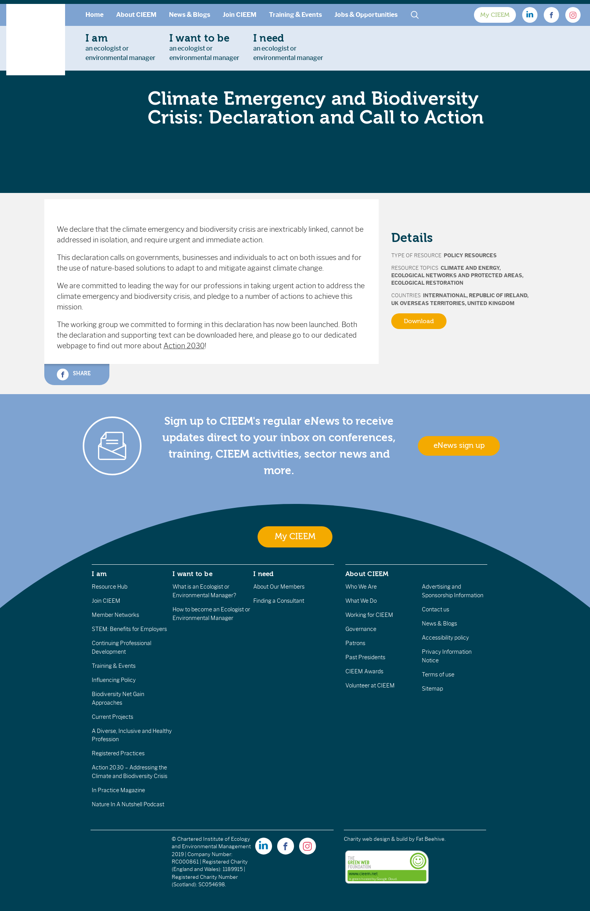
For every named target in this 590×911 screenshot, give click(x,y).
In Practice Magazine (118, 790)
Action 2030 (184, 346)
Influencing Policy (114, 680)
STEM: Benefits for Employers (129, 629)
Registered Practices (118, 753)
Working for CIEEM (369, 614)
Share (74, 374)
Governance (360, 629)
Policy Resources (470, 255)
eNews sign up (459, 445)
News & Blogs (189, 14)
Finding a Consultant (278, 600)
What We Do (361, 600)
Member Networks (115, 614)
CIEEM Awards (364, 671)
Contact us (435, 609)
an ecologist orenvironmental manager (120, 47)
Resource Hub (109, 586)
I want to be (192, 574)
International (445, 295)
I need (263, 574)
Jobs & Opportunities (366, 14)
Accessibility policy (445, 637)
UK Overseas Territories (428, 303)
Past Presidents (365, 657)
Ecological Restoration (427, 283)
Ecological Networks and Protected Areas (456, 275)
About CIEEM (136, 14)
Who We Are (361, 586)
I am (99, 574)
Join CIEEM (239, 14)
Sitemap (432, 688)
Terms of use (438, 674)
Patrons (355, 643)
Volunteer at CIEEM (370, 685)
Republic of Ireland (498, 295)
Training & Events (295, 14)
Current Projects (112, 716)
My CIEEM (495, 14)
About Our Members (279, 586)
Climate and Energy (470, 268)
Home (94, 14)
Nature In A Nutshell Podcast (128, 804)
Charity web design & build (376, 839)
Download (419, 321)
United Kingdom (490, 303)
